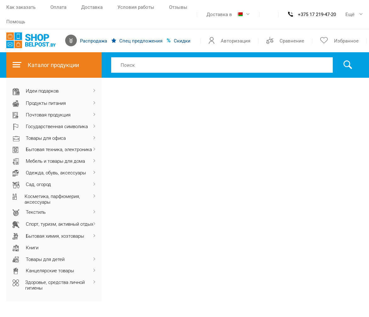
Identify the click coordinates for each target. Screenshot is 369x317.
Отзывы (178, 7)
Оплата (58, 7)
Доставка (92, 7)
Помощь (15, 22)
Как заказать (21, 7)
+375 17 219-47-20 (317, 14)
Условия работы (135, 7)
